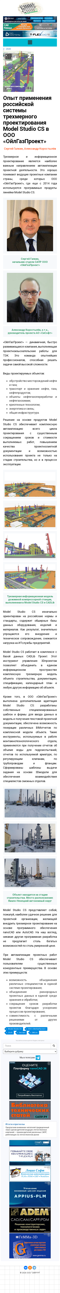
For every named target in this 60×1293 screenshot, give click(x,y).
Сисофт (22, 1033)
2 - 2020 (7, 49)
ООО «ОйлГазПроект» (37, 1029)
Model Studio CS (15, 1029)
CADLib (35, 1033)
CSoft (10, 1033)
